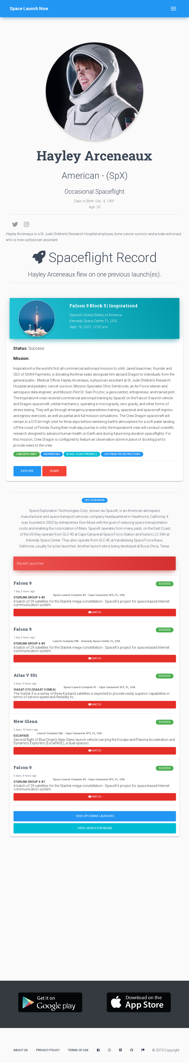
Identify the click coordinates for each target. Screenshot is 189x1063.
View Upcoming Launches (95, 816)
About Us (20, 1050)
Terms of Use (78, 1050)
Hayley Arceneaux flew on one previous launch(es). (94, 274)
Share (54, 471)
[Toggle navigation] (173, 9)
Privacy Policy (48, 1050)
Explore (27, 471)
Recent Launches (30, 563)
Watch (94, 612)
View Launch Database (95, 828)
